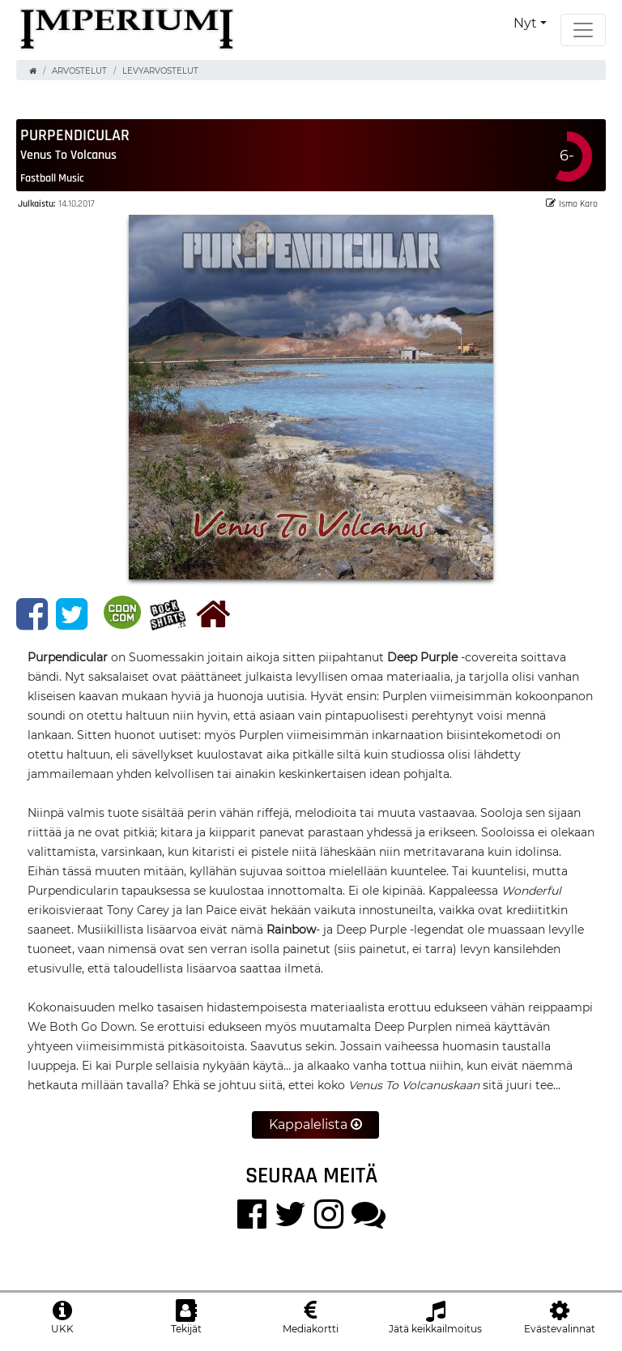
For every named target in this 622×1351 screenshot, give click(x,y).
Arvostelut (79, 71)
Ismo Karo (572, 203)
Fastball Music (52, 177)
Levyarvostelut (160, 71)
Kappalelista (315, 1124)
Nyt (525, 23)
